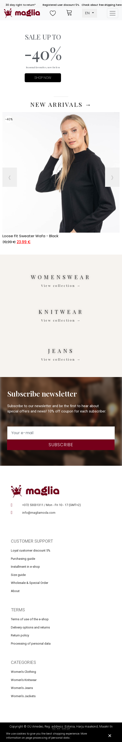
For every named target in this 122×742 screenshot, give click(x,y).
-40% (43, 53)
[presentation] (9, 177)
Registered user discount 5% (61, 5)
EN (88, 12)
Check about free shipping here (102, 5)
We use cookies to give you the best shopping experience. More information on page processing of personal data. (46, 736)
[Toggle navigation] (112, 13)
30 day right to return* (21, 5)
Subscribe (61, 445)
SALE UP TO (43, 36)
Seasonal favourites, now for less (43, 67)
